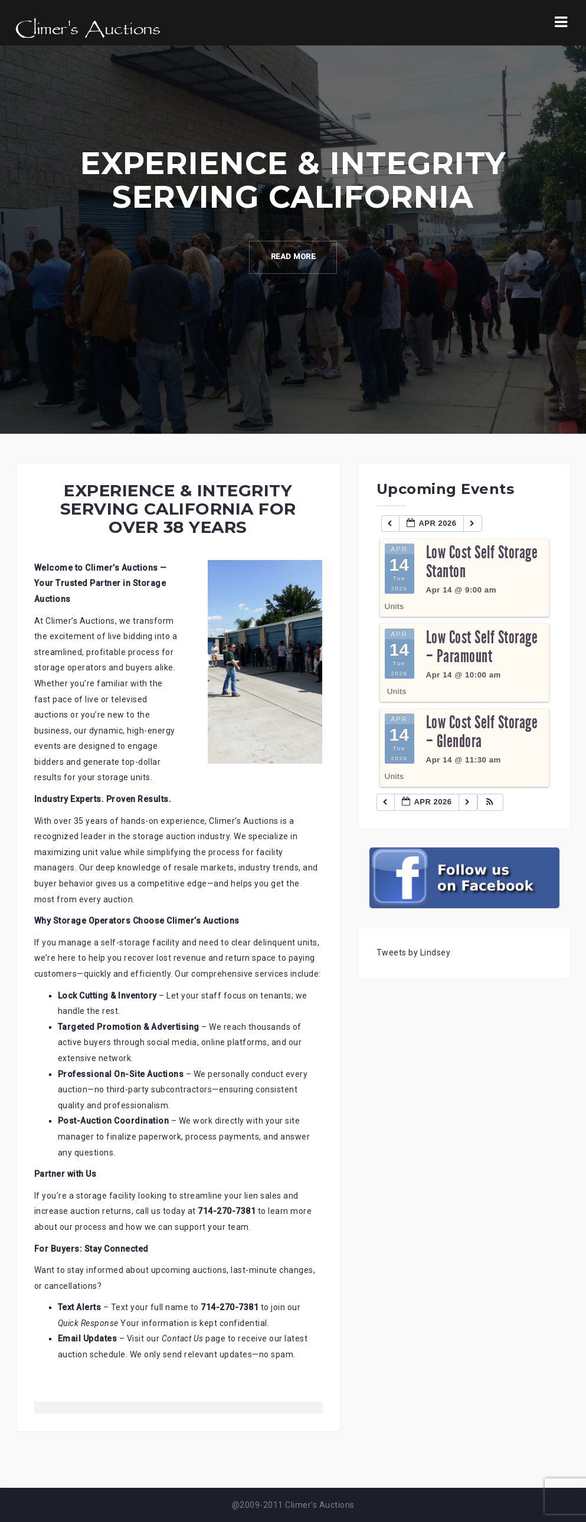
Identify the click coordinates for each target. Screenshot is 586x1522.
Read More (293, 257)
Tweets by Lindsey (414, 952)
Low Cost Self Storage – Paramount (482, 647)
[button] (490, 802)
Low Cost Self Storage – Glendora (482, 732)
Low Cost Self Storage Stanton (482, 562)
